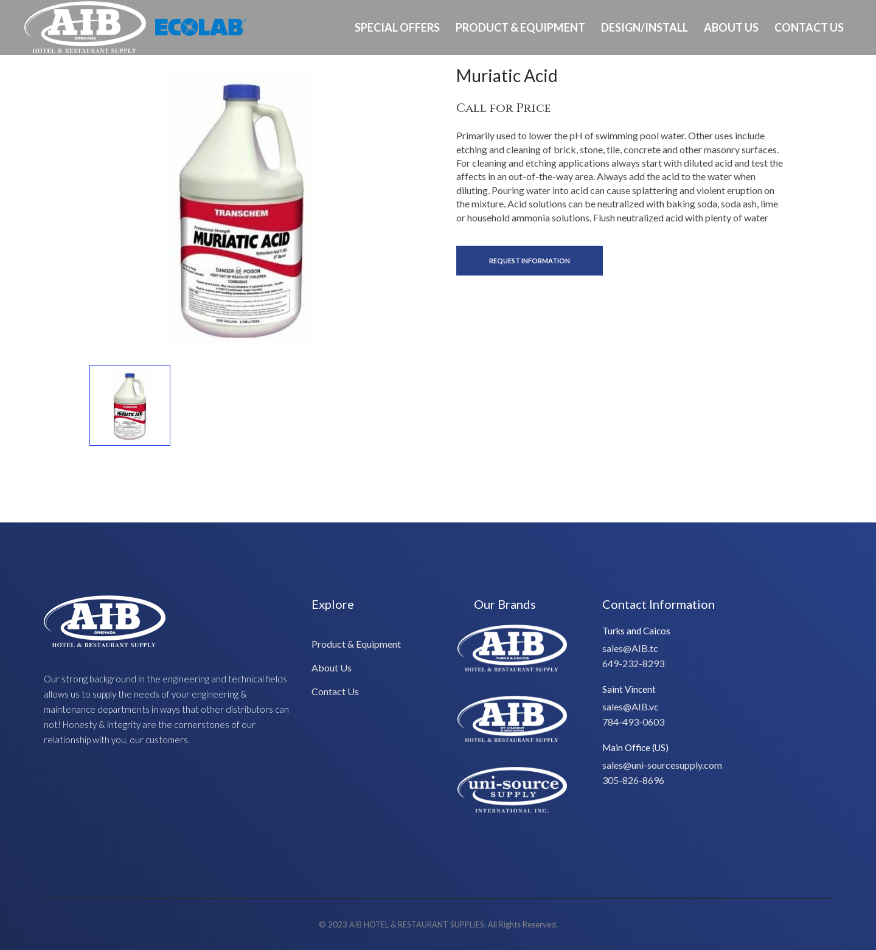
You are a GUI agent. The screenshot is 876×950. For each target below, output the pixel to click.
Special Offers (397, 27)
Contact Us (809, 27)
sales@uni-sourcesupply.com (662, 765)
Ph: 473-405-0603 (813, 81)
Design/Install (644, 27)
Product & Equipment (520, 27)
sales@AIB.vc (630, 706)
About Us (731, 27)
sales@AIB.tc (630, 648)
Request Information (529, 261)
